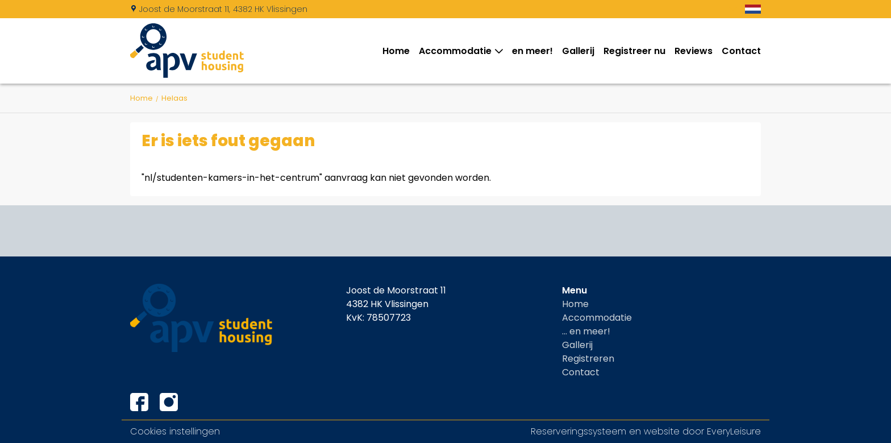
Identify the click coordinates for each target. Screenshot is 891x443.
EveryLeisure (734, 431)
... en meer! (586, 331)
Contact (741, 50)
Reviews (694, 50)
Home (396, 50)
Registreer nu (634, 50)
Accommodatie (457, 50)
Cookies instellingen (175, 431)
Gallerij (578, 50)
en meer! (532, 50)
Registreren (588, 358)
